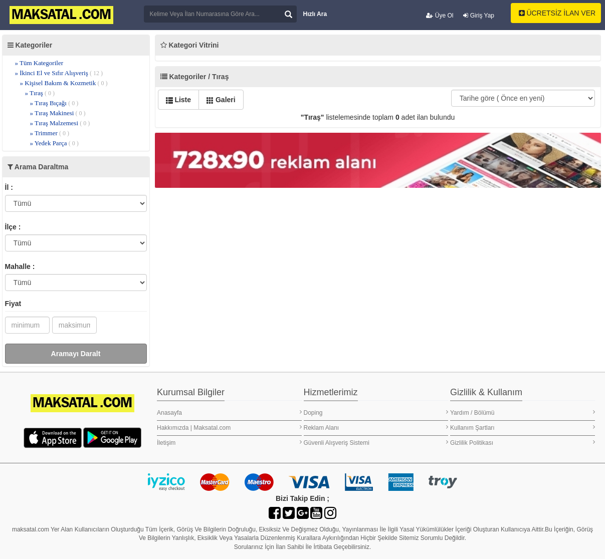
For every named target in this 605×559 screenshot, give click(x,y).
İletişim (229, 442)
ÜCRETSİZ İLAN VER (557, 13)
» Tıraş (40, 93)
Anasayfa (229, 412)
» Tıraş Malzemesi (60, 123)
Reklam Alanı (376, 427)
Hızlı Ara (315, 14)
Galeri (221, 100)
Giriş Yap (478, 15)
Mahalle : (20, 266)
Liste (178, 100)
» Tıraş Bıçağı (54, 103)
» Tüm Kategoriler (39, 63)
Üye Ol (439, 15)
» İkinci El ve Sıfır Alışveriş (59, 73)
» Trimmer (50, 133)
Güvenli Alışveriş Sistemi (376, 442)
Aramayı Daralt (76, 354)
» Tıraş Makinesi (58, 113)
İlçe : (13, 227)
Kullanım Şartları (522, 427)
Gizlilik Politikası (522, 442)
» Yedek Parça (54, 143)
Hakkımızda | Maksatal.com (229, 427)
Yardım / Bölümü (522, 412)
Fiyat (13, 304)
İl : (9, 187)
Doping (376, 412)
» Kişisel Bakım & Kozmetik (64, 83)
